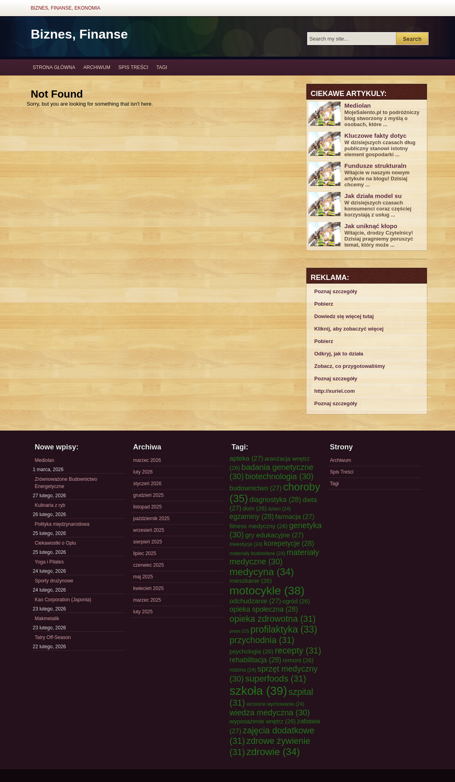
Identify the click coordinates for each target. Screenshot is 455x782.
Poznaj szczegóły (335, 291)
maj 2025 (143, 577)
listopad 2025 (147, 507)
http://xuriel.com (334, 391)
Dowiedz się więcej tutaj (344, 316)
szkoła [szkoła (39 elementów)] (258, 690)
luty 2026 (143, 472)
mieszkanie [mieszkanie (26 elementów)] (251, 581)
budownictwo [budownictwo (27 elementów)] (256, 488)
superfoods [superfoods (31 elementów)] (275, 679)
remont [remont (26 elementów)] (298, 660)
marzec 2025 (147, 600)
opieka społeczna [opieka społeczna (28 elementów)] (264, 609)
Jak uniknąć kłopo (371, 226)
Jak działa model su (373, 195)
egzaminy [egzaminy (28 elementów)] (252, 516)
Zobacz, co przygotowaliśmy (349, 366)
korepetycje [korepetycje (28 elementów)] (289, 543)
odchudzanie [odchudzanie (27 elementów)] (255, 601)
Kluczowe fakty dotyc (376, 135)
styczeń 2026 (147, 483)
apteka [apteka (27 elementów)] (246, 458)
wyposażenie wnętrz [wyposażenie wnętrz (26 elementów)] (263, 721)
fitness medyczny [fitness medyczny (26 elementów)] (259, 526)
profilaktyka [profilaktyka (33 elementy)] (283, 629)
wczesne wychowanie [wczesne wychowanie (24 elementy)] (275, 704)
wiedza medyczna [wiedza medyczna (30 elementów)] (270, 712)
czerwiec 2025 (148, 565)
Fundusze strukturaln (376, 165)
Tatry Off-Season (53, 637)
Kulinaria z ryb (50, 505)
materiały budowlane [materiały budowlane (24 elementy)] (258, 553)
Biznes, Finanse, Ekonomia (65, 8)
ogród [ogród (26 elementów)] (296, 601)
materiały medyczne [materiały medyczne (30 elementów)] (274, 557)
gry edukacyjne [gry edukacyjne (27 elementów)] (274, 535)
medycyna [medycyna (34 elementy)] (262, 571)
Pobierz (323, 304)
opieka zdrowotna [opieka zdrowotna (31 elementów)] (273, 619)
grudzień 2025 (148, 495)
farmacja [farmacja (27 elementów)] (294, 517)
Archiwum (97, 67)
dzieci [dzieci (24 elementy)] (279, 509)
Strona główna (54, 67)
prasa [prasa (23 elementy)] (239, 631)
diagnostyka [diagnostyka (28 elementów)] (275, 500)
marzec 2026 (147, 460)
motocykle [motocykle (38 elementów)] (267, 590)
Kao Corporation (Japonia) (63, 599)
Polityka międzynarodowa (62, 524)
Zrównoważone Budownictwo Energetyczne (66, 482)
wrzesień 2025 (148, 530)
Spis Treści (133, 67)
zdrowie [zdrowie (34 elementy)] (273, 751)
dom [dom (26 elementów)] (255, 508)
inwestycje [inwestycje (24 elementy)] (246, 544)
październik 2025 (151, 518)
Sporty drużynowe (54, 581)
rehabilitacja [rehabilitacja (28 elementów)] (256, 660)
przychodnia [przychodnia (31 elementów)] (262, 640)
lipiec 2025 (144, 553)
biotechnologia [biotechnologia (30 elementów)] (279, 476)
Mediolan (358, 105)
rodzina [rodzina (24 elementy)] (243, 670)
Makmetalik (47, 618)
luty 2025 (143, 612)
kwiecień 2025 (148, 588)
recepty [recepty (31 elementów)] (298, 650)
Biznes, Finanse (79, 34)
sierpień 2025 (147, 542)
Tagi (161, 67)
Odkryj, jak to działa (338, 354)
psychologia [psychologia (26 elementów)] (251, 651)
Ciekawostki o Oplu (55, 543)
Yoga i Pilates (49, 562)
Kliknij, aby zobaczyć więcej (349, 329)
